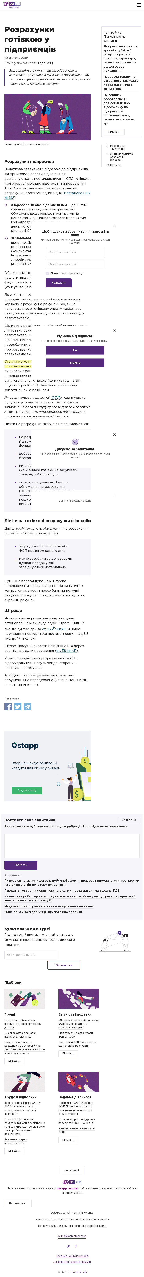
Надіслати (55, 283)
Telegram (27, 706)
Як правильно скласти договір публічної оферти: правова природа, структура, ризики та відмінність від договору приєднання (121, 58)
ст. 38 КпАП (66, 650)
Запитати (20, 865)
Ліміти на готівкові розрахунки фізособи (121, 157)
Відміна (72, 363)
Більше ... (114, 132)
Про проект (17, 1195)
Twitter (17, 706)
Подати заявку (26, 791)
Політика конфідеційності (72, 1248)
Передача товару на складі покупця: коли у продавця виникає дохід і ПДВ (62, 891)
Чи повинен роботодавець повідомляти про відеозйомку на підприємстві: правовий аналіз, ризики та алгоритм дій (119, 109)
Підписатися (69, 956)
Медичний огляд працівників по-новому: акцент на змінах (48, 907)
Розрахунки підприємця (117, 147)
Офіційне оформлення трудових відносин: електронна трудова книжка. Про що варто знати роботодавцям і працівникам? (24, 1119)
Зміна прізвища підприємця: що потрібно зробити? (44, 913)
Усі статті (72, 1163)
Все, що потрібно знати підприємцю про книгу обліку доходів (22, 1016)
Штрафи (115, 165)
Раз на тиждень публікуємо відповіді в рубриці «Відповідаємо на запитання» (66, 826)
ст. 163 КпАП (54, 629)
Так (72, 350)
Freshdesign (79, 1264)
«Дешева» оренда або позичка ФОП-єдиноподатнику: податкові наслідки (78, 1016)
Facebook (8, 706)
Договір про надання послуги (72, 1254)
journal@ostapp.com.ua (72, 1228)
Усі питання (129, 820)
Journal (14, 7)
